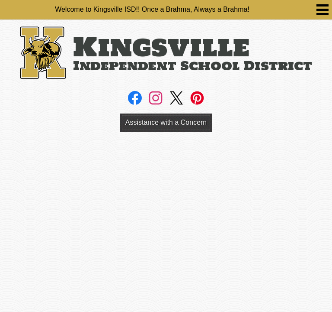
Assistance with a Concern (166, 122)
